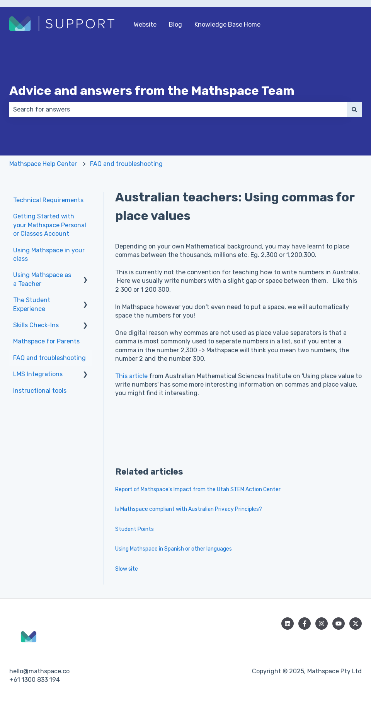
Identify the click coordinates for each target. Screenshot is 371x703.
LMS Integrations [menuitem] (38, 374)
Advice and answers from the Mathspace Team (151, 90)
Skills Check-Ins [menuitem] (36, 325)
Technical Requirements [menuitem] (48, 200)
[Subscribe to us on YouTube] (338, 623)
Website (145, 24)
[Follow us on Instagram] (321, 623)
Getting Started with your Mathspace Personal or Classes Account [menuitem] (49, 225)
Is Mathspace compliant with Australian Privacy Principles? (188, 509)
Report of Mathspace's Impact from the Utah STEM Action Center (198, 489)
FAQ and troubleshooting (126, 163)
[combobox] (178, 109)
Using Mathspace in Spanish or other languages (173, 549)
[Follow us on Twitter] (355, 623)
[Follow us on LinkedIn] (287, 623)
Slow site (126, 569)
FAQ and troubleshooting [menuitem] (49, 358)
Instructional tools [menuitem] (39, 390)
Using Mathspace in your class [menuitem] (49, 254)
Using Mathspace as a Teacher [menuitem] (42, 279)
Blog (175, 24)
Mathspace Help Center (43, 163)
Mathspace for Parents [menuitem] (46, 341)
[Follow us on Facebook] (304, 623)
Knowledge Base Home (227, 24)
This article (131, 376)
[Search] (354, 109)
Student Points (134, 529)
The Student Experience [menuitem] (31, 304)
